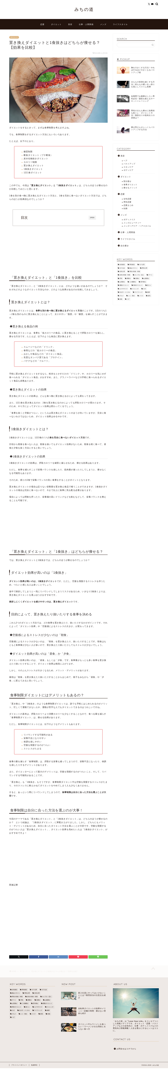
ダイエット (56, 24)
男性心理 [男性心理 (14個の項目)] (144, 268)
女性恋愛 (127, 199)
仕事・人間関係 (86, 24)
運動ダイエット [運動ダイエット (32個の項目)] (124, 285)
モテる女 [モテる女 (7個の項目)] (122, 268)
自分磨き (124, 246)
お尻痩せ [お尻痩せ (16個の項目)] (122, 282)
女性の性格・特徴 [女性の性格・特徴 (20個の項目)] (125, 275)
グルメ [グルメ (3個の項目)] (122, 295)
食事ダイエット (130, 185)
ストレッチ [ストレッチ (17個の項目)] (135, 288)
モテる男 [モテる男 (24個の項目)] (142, 264)
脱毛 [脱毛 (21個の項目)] (149, 295)
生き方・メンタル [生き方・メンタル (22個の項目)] (125, 292)
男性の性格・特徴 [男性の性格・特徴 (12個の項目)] (134, 271)
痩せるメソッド (130, 188)
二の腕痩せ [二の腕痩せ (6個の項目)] (132, 282)
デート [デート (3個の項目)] (150, 275)
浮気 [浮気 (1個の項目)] (121, 278)
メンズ (103, 24)
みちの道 (84, 9)
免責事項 (34, 1065)
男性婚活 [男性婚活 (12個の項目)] (132, 264)
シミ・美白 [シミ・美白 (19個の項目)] (131, 295)
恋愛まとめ (128, 205)
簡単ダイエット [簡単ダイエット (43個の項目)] (138, 285)
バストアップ (129, 164)
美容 (70, 24)
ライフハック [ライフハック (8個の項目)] (139, 292)
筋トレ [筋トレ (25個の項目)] (149, 285)
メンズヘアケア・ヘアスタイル (137, 226)
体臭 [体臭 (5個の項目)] (121, 299)
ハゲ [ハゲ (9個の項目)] (128, 299)
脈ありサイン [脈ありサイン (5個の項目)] (133, 268)
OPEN (92, 217)
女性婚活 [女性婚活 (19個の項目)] (122, 264)
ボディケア (128, 170)
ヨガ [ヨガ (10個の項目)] (144, 288)
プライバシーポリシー (19, 1065)
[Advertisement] (58, 249)
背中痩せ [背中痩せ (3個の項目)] (143, 282)
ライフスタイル (120, 24)
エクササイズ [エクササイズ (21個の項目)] (123, 288)
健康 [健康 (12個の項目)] (148, 292)
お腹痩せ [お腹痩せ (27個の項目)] (146, 278)
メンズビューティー (132, 223)
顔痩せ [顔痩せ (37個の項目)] (137, 278)
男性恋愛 (127, 202)
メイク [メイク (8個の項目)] (141, 295)
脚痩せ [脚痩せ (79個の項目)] (129, 278)
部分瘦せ (127, 181)
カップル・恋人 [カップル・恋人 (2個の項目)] (139, 275)
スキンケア (128, 167)
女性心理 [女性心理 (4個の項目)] (122, 271)
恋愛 (42, 24)
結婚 (125, 208)
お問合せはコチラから (126, 1049)
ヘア (125, 161)
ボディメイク (129, 220)
